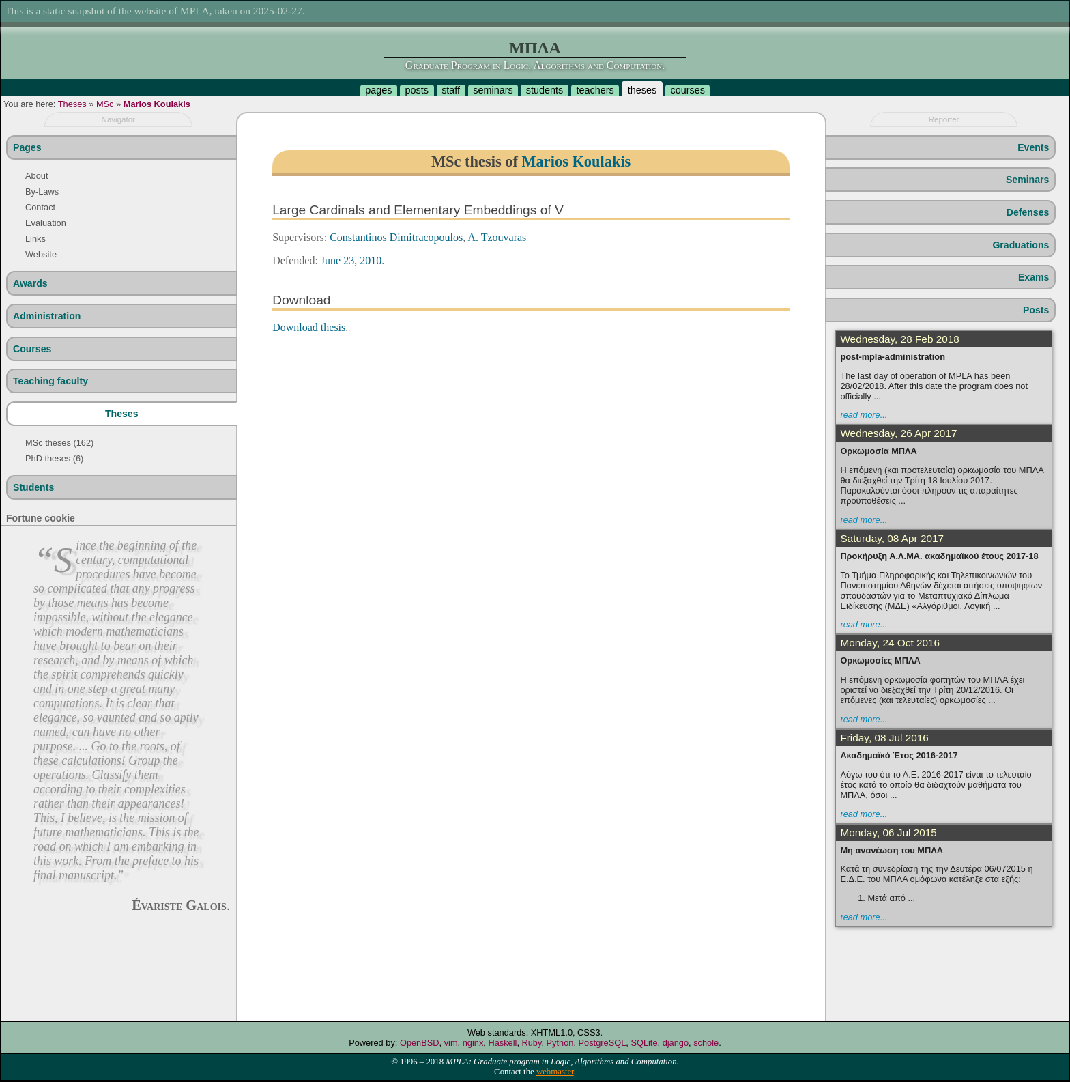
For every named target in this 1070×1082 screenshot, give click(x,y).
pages (378, 90)
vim (451, 1043)
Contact (40, 207)
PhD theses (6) (54, 458)
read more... (863, 415)
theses (642, 90)
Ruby (532, 1043)
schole (706, 1043)
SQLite (644, 1043)
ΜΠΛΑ (535, 48)
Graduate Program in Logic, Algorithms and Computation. (535, 65)
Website (41, 254)
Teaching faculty (50, 380)
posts (417, 90)
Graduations (1020, 245)
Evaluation (45, 223)
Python (560, 1043)
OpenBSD (419, 1043)
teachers (594, 90)
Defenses (1028, 212)
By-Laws (42, 191)
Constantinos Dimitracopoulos (396, 237)
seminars (492, 90)
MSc (105, 104)
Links (35, 238)
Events (1033, 147)
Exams (1033, 277)
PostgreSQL (602, 1043)
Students (33, 487)
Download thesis (308, 327)
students (544, 90)
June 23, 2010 (351, 260)
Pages (27, 147)
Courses (32, 348)
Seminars (1027, 179)
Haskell (502, 1043)
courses (687, 90)
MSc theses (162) (59, 443)
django (676, 1043)
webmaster (555, 1072)
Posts (1036, 309)
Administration (47, 316)
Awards (30, 283)
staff (451, 90)
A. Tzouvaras (496, 237)
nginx (473, 1043)
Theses (72, 104)
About (36, 176)
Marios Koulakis (157, 104)
